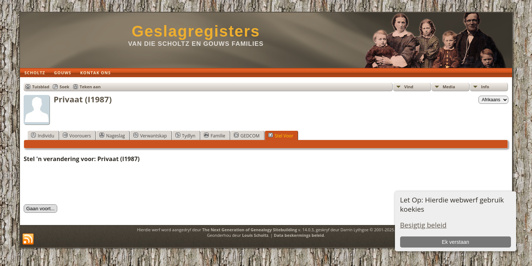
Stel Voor (280, 135)
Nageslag (112, 135)
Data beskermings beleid (299, 235)
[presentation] (80, 183)
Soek (64, 86)
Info (485, 86)
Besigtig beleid (423, 224)
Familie (214, 135)
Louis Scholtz (255, 235)
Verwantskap (150, 135)
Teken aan (90, 86)
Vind (408, 86)
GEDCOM (247, 135)
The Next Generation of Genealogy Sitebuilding (249, 229)
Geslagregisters (196, 31)
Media (449, 86)
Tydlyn (185, 135)
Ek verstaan (455, 242)
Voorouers (77, 135)
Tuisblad (40, 86)
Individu (42, 135)
